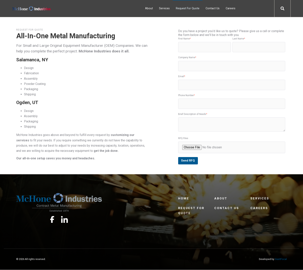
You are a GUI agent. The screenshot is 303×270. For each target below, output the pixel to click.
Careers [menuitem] (230, 8)
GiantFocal (281, 259)
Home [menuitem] (183, 199)
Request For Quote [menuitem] (187, 8)
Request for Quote (29, 29)
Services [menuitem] (164, 8)
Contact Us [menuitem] (213, 8)
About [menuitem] (149, 8)
